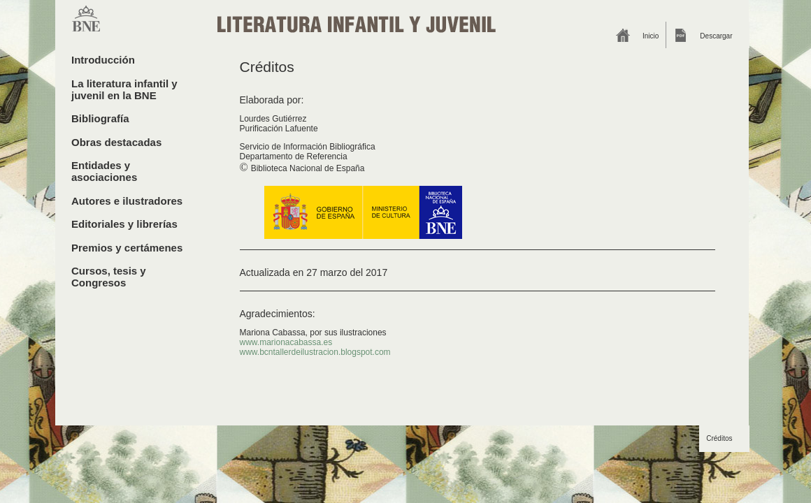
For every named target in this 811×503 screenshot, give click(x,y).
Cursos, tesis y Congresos (108, 277)
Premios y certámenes (126, 248)
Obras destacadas (116, 142)
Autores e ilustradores (126, 201)
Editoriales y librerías (124, 224)
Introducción (103, 60)
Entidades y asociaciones (104, 171)
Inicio (651, 36)
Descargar (716, 36)
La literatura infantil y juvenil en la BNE (124, 89)
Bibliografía (100, 118)
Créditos (719, 438)
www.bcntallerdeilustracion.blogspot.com (315, 352)
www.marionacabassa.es (286, 342)
